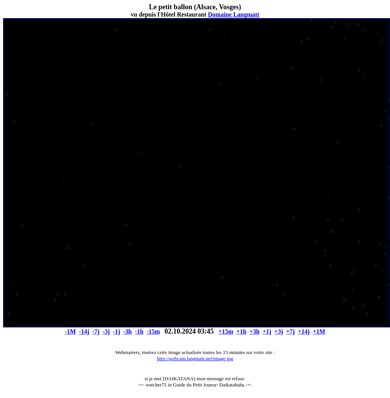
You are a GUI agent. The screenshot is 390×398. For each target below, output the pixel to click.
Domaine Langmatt (233, 14)
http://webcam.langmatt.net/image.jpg (195, 358)
